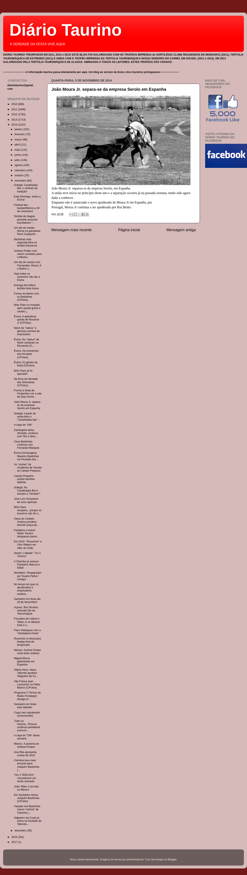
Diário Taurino (65, 30)
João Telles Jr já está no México (26, 788)
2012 (14, 114)
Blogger (172, 859)
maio (18, 149)
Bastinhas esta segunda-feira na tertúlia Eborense (25, 242)
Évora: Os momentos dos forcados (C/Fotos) (26, 354)
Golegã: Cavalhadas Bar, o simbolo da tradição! (26, 188)
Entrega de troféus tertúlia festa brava (26, 287)
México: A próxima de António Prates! (26, 745)
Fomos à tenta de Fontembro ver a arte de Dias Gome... (28, 393)
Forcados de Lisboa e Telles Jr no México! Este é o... (27, 621)
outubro (19, 175)
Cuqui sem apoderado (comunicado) (27, 714)
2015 (14, 837)
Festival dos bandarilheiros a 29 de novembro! (26, 208)
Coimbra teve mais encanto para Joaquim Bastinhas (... (26, 765)
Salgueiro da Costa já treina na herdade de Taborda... (27, 821)
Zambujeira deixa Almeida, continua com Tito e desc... (26, 433)
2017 (14, 842)
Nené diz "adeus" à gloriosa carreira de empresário (27, 331)
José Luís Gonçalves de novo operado (26, 500)
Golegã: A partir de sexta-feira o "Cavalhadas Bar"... (27, 416)
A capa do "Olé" (23, 424)
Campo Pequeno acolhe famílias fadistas (24, 479)
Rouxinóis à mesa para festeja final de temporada (27, 641)
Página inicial (129, 230)
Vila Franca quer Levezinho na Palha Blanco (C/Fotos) (27, 684)
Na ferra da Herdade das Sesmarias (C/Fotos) (26, 382)
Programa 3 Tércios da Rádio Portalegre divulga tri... (27, 695)
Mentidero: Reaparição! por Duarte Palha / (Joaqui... (27, 576)
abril (17, 144)
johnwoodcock (135, 859)
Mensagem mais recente (71, 230)
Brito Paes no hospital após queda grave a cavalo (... (27, 308)
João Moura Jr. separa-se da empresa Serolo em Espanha (108, 89)
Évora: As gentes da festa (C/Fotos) (25, 364)
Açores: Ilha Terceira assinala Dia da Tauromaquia (26, 610)
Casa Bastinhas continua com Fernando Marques (26, 444)
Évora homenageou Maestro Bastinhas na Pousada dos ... (26, 456)
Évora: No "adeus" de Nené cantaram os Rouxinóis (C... (26, 342)
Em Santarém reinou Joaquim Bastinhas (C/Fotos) (26, 798)
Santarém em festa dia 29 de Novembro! (27, 601)
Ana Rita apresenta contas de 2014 (25, 754)
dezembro (21, 830)
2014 (14, 124)
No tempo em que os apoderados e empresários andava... (26, 589)
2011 (14, 109)
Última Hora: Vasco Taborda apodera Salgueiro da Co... (26, 673)
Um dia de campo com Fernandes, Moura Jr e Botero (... (27, 265)
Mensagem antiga (181, 230)
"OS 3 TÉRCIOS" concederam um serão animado (25, 778)
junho (18, 154)
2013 (14, 119)
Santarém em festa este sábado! (25, 706)
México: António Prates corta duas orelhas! (27, 652)
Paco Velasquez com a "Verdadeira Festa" (27, 632)
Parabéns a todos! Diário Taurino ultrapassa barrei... (26, 533)
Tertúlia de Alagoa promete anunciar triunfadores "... (25, 219)
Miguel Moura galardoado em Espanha (24, 661)
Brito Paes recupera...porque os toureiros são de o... (27, 510)
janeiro (19, 129)
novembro (21, 180)
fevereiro (20, 134)
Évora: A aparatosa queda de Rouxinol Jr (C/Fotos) (26, 319)
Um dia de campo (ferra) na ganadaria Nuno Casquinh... (27, 231)
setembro (20, 170)
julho (18, 160)
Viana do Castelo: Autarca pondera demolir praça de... (26, 521)
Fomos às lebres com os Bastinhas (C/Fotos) (26, 296)
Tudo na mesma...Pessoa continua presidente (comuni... (27, 725)
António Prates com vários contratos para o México (28, 254)
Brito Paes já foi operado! (23, 372)
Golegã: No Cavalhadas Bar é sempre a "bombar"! (27, 490)
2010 (14, 104)
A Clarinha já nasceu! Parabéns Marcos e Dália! (27, 564)
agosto (19, 165)
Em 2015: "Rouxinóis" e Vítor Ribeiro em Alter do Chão (27, 544)
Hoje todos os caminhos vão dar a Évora (27, 276)
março (19, 139)
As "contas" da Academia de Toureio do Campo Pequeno (28, 467)
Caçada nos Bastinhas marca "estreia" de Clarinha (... (27, 809)
